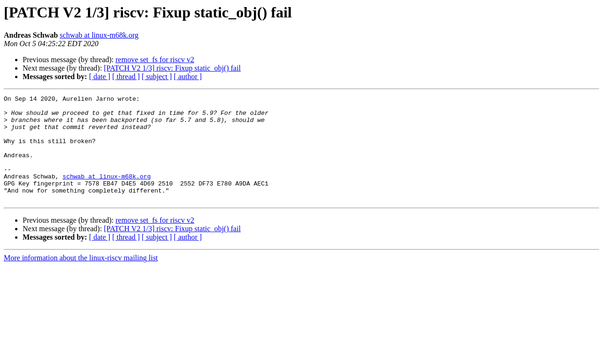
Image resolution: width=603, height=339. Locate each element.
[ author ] (188, 77)
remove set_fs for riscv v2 (154, 60)
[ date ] (99, 77)
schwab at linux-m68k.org (99, 35)
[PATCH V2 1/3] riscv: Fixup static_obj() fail (172, 68)
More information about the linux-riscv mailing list (81, 279)
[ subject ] (157, 77)
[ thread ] (126, 77)
